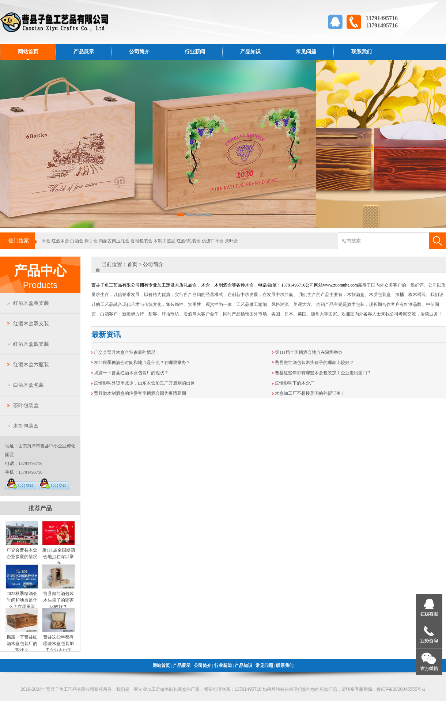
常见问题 (306, 51)
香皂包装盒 (141, 240)
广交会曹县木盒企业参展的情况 (124, 352)
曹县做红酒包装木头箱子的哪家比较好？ (58, 600)
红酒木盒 (60, 240)
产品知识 (250, 51)
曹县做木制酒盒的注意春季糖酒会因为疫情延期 (140, 393)
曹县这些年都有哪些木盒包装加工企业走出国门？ (323, 372)
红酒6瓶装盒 (189, 240)
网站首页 (28, 51)
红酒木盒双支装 (31, 323)
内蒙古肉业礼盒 (114, 240)
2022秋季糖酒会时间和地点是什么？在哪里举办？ (142, 362)
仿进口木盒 (213, 240)
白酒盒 (76, 240)
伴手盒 (91, 240)
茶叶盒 (231, 240)
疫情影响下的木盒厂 (294, 383)
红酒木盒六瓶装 (31, 364)
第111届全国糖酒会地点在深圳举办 (58, 556)
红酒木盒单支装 (31, 303)
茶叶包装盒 (26, 405)
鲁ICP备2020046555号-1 (401, 689)
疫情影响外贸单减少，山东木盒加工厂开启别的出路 (144, 383)
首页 (132, 264)
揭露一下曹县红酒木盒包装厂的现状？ (22, 643)
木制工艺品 (164, 240)
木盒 (46, 240)
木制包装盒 (26, 426)
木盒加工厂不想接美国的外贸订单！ (310, 393)
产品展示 (83, 51)
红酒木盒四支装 (31, 344)
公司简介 (139, 51)
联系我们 (361, 51)
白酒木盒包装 (28, 385)
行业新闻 (195, 51)
